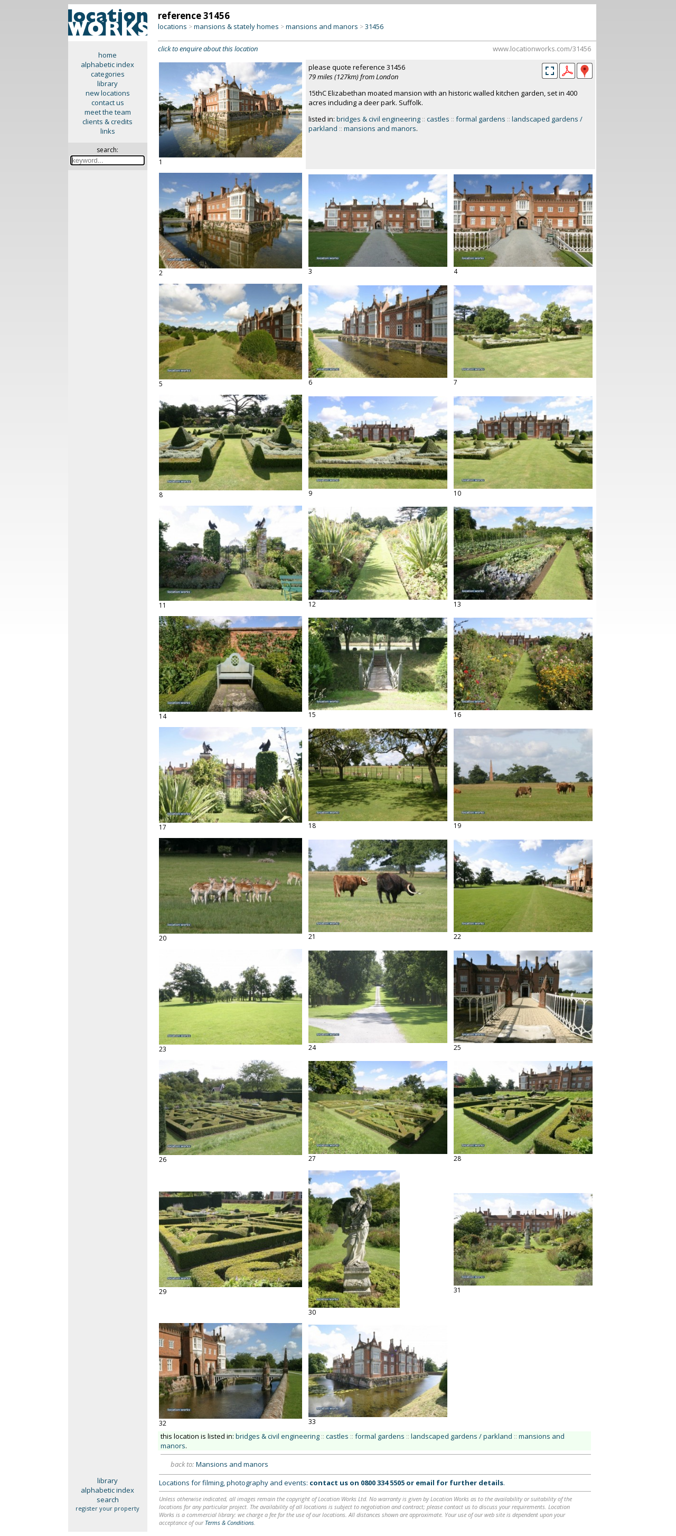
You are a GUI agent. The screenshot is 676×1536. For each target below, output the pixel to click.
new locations (108, 93)
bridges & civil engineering (378, 119)
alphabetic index (107, 64)
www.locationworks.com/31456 (542, 48)
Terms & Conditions (229, 1522)
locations (172, 26)
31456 (374, 26)
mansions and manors (322, 26)
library (107, 83)
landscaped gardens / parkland (461, 1436)
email (425, 1482)
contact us (107, 102)
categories (108, 74)
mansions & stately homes (236, 26)
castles (438, 119)
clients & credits (107, 121)
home (107, 55)
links (107, 131)
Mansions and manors (232, 1464)
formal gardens (480, 119)
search (108, 1499)
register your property (107, 1508)
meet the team (107, 112)
